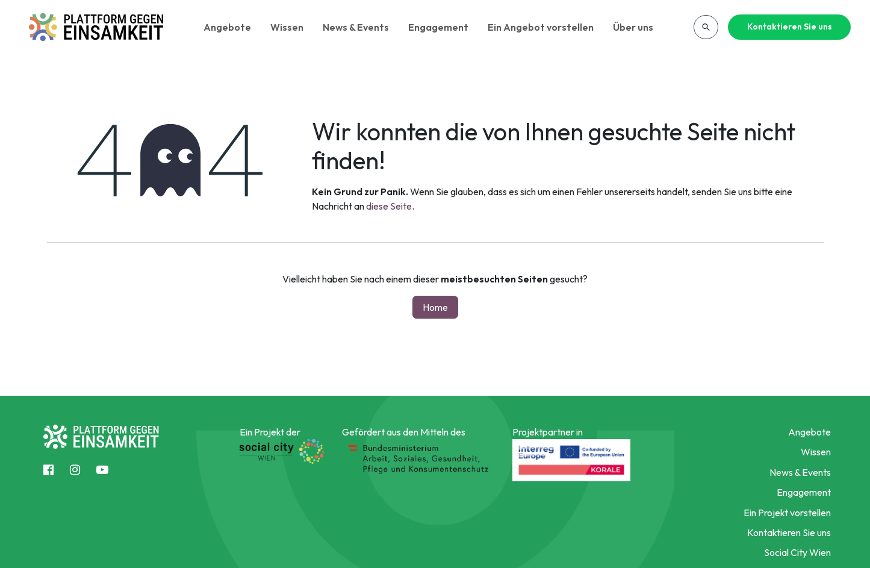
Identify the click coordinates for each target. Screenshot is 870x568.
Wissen (286, 27)
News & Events (356, 27)
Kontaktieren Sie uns (789, 26)
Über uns (633, 27)
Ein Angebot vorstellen (541, 27)
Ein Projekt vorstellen (787, 513)
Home (435, 307)
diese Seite (389, 206)
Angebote (227, 27)
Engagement (438, 27)
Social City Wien (797, 552)
